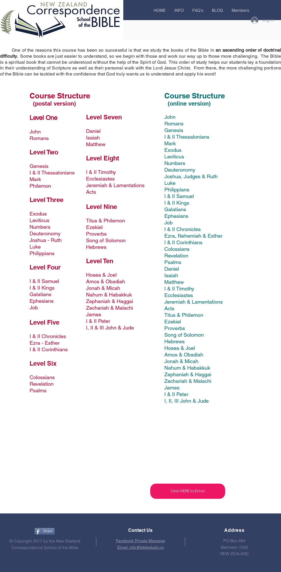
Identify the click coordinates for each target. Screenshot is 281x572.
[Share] (44, 531)
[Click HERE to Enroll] (187, 491)
